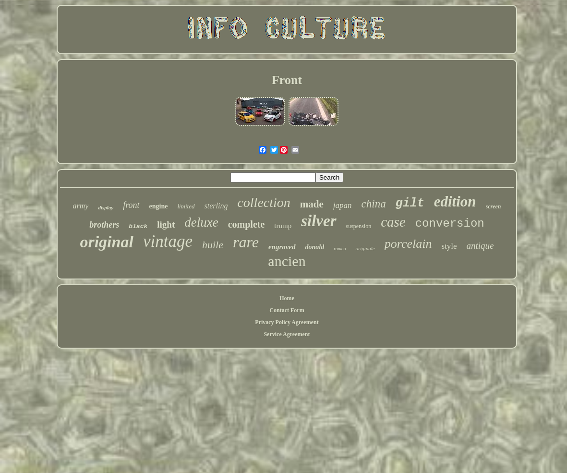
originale (364, 248)
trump (282, 226)
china (374, 204)
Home (286, 298)
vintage (168, 241)
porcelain (408, 244)
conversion (449, 223)
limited (185, 206)
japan (342, 205)
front (131, 205)
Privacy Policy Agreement (286, 322)
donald (315, 247)
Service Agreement (287, 334)
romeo (340, 248)
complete (246, 224)
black (138, 226)
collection (263, 202)
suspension (359, 226)
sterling (216, 206)
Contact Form (286, 310)
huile (212, 245)
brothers (104, 225)
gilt (410, 203)
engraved (282, 247)
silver (318, 221)
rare (246, 242)
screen (493, 206)
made (312, 204)
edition (455, 201)
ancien (286, 261)
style (449, 246)
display (105, 207)
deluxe (201, 222)
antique (480, 246)
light (166, 224)
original (106, 242)
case (393, 222)
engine (158, 206)
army (80, 206)
